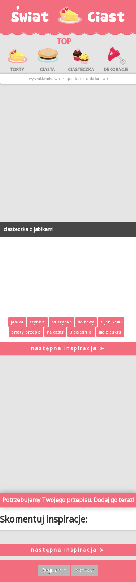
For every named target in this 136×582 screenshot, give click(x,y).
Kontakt (84, 569)
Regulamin (54, 569)
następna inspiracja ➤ (68, 348)
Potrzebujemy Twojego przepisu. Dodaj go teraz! (68, 500)
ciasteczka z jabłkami (28, 229)
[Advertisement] (68, 153)
